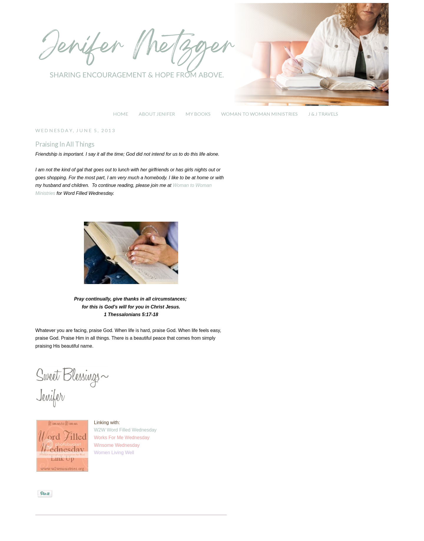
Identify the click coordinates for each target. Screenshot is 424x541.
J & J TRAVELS (323, 114)
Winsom (102, 445)
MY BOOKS (198, 114)
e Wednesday (125, 445)
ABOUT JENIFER (157, 114)
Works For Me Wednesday (122, 437)
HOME (120, 114)
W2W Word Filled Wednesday (125, 429)
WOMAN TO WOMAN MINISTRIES (259, 114)
